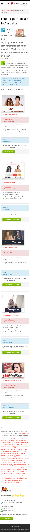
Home (4, 10)
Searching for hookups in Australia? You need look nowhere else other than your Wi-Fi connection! (14, 469)
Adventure (9, 10)
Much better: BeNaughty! (11, 219)
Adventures (23, 433)
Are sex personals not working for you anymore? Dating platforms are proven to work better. (13, 456)
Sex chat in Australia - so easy (14, 475)
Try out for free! (8, 151)
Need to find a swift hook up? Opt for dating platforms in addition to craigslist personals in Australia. (15, 460)
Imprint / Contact (13, 526)
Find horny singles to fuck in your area (14, 478)
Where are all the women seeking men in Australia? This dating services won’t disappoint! (13, 453)
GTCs (19, 526)
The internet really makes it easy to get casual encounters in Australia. (15, 465)
